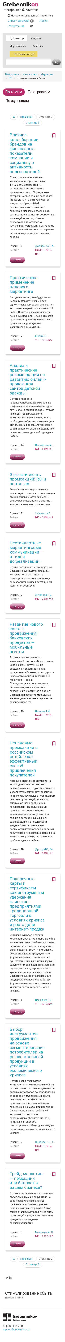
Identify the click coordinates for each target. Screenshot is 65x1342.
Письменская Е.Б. (45, 445)
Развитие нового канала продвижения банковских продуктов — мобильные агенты (26, 638)
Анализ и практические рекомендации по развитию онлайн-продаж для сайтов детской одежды (28, 379)
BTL (11, 78)
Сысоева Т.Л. (43, 1142)
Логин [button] (43, 20)
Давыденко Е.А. (44, 246)
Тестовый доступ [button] (23, 54)
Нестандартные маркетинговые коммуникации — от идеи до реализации (27, 552)
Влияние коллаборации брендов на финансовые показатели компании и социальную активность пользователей (25, 153)
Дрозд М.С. (41, 849)
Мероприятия (18, 46)
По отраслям (39, 92)
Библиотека (12, 74)
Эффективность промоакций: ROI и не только (28, 479)
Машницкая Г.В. (44, 1232)
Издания (36, 38)
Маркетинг (47, 74)
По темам (13, 92)
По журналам (17, 101)
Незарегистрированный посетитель (31, 15)
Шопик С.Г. (41, 336)
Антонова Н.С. (43, 594)
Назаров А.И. (42, 711)
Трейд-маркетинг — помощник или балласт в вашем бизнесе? (27, 1180)
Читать (17, 260)
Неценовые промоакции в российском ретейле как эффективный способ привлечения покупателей (24, 759)
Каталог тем (30, 74)
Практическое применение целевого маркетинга (23, 284)
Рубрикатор (17, 38)
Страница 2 (45, 116)
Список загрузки (21, 20)
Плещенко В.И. (43, 1000)
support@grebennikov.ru (16, 1329)
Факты (38, 46)
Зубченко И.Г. (43, 513)
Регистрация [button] (16, 26)
